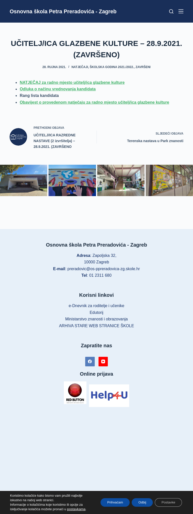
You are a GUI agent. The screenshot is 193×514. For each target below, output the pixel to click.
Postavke (167, 502)
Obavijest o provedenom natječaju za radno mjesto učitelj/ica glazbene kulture (94, 102)
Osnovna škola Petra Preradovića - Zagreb (68, 11)
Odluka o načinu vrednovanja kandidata (57, 89)
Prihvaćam (109, 502)
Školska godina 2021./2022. (112, 67)
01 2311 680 (100, 275)
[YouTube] (103, 361)
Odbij (139, 502)
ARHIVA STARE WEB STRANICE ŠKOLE (96, 326)
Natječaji (79, 67)
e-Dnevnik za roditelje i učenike (96, 306)
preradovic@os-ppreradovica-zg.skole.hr (103, 269)
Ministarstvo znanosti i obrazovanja (96, 319)
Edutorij (96, 312)
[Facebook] (90, 361)
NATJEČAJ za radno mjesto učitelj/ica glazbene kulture (72, 82)
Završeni (143, 67)
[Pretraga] (171, 11)
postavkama (76, 509)
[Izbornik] (180, 11)
